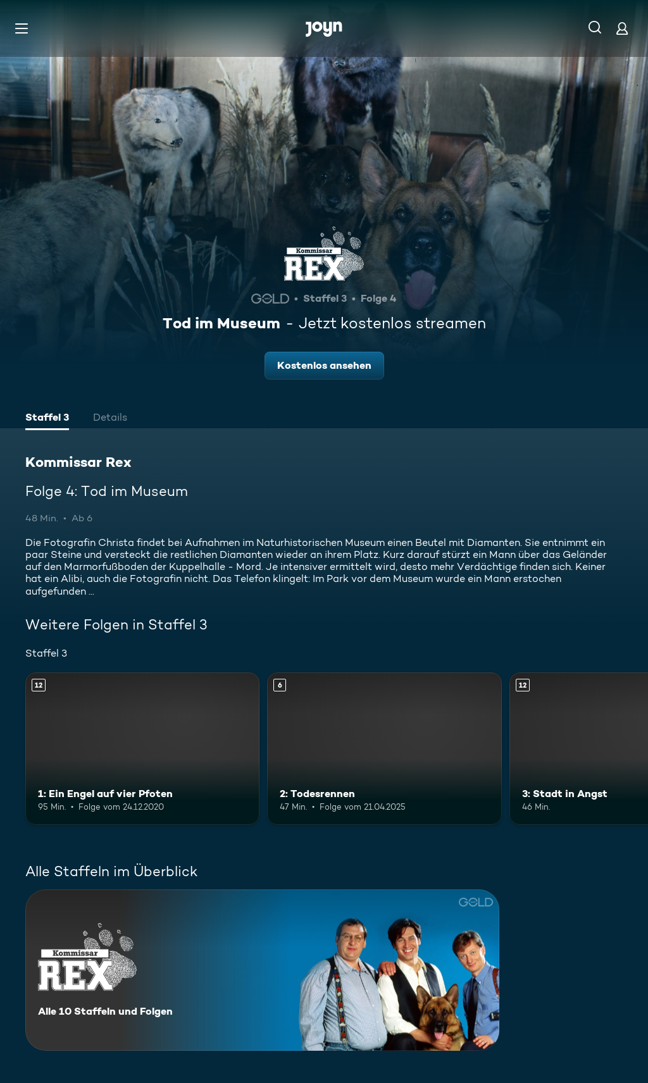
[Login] (622, 28)
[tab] (47, 418)
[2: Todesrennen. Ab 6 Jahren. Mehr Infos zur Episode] (384, 748)
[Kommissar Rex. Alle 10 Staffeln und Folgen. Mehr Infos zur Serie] (262, 970)
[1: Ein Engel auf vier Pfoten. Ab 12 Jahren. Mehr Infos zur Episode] (142, 748)
